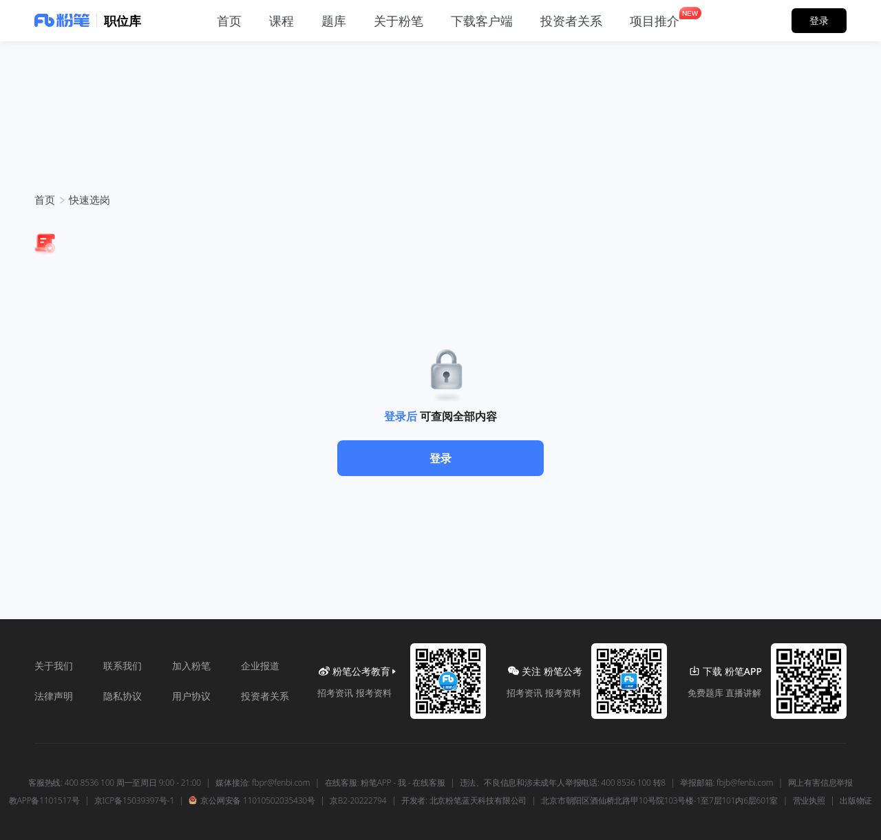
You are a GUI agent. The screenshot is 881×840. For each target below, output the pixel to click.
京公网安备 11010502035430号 (252, 801)
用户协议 (191, 695)
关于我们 (53, 665)
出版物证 (856, 801)
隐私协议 (122, 695)
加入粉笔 (191, 665)
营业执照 (809, 801)
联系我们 (122, 665)
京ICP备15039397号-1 (134, 801)
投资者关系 (265, 695)
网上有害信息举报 (820, 783)
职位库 (122, 20)
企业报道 (260, 665)
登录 (440, 458)
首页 (44, 199)
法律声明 (53, 695)
